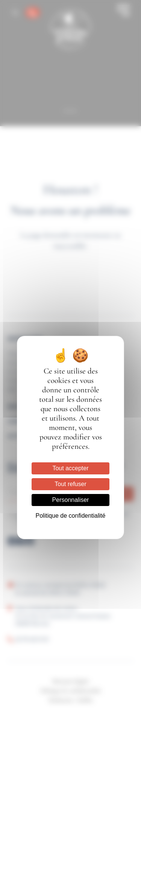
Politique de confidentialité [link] (71, 515)
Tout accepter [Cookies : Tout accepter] (70, 468)
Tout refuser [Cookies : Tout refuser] (70, 484)
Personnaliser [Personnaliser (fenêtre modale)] (70, 500)
